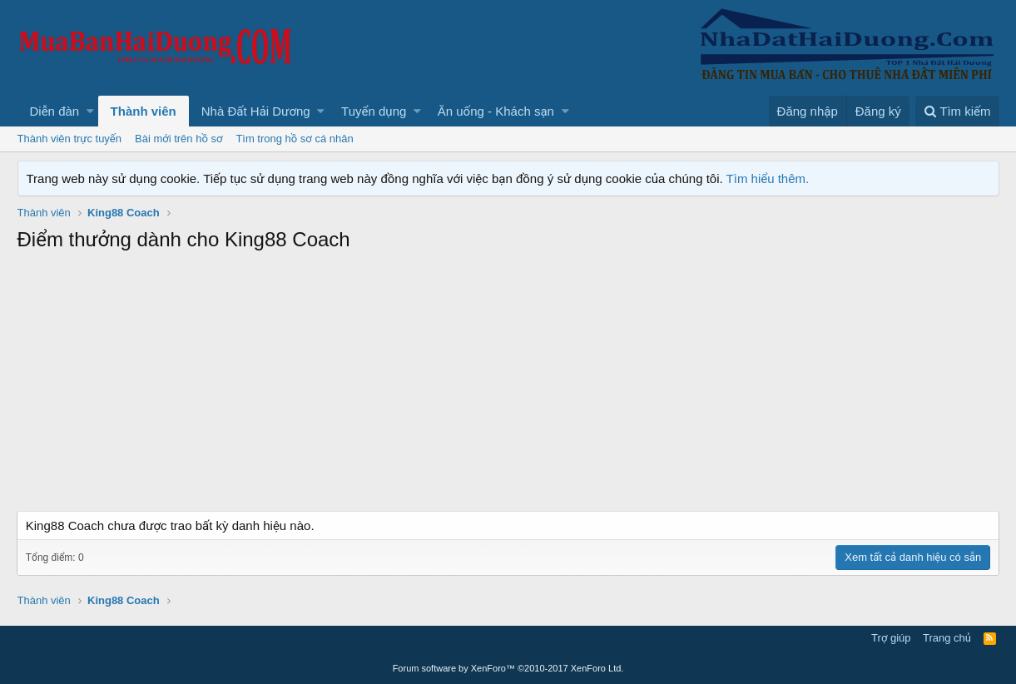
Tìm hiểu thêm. (768, 178)
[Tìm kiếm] (957, 111)
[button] (90, 111)
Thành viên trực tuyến (69, 138)
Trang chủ (947, 638)
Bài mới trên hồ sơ (178, 138)
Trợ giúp (890, 638)
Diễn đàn (55, 111)
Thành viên (143, 111)
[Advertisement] (508, 386)
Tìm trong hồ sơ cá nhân (294, 138)
